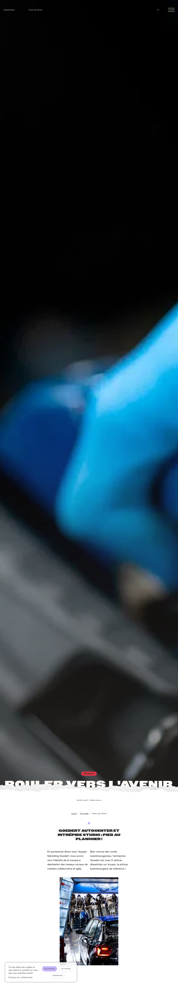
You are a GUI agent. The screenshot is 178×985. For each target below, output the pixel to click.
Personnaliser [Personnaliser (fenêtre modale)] (57, 975)
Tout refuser (65, 968)
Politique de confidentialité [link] (20, 977)
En (158, 10)
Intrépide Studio (9, 10)
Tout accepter (49, 968)
